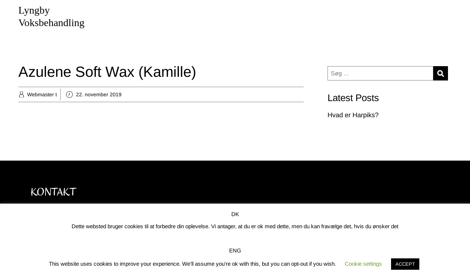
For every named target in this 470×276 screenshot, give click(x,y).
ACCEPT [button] (405, 264)
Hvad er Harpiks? (353, 115)
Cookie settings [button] (363, 264)
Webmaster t (42, 94)
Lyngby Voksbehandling (51, 16)
